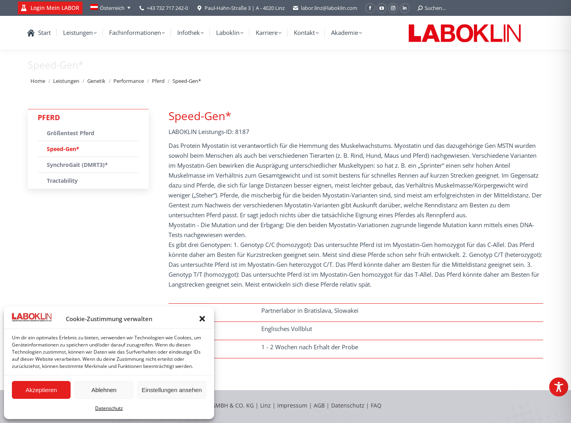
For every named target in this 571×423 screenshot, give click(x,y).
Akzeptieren (41, 390)
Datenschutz (109, 408)
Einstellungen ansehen (172, 390)
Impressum (292, 405)
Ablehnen (103, 390)
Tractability (62, 180)
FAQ (376, 405)
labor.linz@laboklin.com (325, 8)
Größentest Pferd (70, 133)
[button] (202, 319)
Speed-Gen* (63, 149)
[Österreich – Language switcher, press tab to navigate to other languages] (110, 7)
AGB (320, 405)
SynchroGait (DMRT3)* (77, 164)
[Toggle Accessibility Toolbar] (558, 387)
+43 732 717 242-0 (167, 7)
